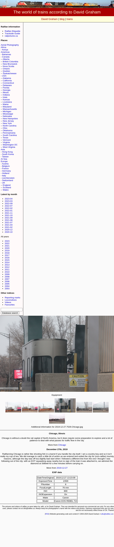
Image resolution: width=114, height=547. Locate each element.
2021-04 (9, 225)
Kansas (6, 99)
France (5, 168)
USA (4, 76)
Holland (5, 173)
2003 (7, 288)
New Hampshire (10, 118)
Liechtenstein (8, 178)
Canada (6, 57)
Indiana (6, 95)
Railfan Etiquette (12, 31)
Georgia (6, 90)
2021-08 (9, 220)
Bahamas (6, 54)
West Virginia (9, 147)
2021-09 (9, 218)
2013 (7, 265)
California (7, 80)
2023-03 (9, 201)
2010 (7, 272)
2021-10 (9, 215)
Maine (6, 104)
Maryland (7, 107)
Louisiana (7, 102)
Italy (4, 175)
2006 (7, 281)
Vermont (7, 140)
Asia (3, 149)
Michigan (7, 111)
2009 (7, 274)
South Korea (8, 154)
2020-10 (9, 232)
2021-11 (9, 213)
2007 (7, 279)
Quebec (6, 71)
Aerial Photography (10, 45)
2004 (7, 286)
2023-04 (9, 199)
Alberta (6, 59)
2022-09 (9, 203)
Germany (6, 171)
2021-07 (9, 222)
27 (66, 468)
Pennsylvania (9, 133)
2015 (7, 260)
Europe (4, 161)
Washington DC (10, 145)
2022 (7, 243)
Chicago (62, 445)
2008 (7, 276)
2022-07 (9, 206)
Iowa (5, 97)
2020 (7, 248)
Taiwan (5, 156)
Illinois (6, 92)
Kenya (5, 49)
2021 (7, 246)
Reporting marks (12, 297)
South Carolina (10, 135)
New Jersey (8, 121)
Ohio (5, 128)
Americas (5, 52)
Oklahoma (8, 130)
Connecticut (8, 83)
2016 (7, 257)
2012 (7, 267)
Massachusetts (10, 109)
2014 (7, 262)
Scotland (7, 187)
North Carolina (9, 126)
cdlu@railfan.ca (107, 514)
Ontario (6, 68)
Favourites (10, 305)
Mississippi (8, 114)
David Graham (49, 19)
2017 (7, 255)
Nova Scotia (8, 66)
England (7, 185)
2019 (7, 250)
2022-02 (9, 208)
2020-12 (9, 229)
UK (3, 183)
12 (63, 468)
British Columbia (10, 61)
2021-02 (9, 227)
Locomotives (11, 300)
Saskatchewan (10, 73)
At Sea (4, 159)
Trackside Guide (12, 33)
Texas (5, 137)
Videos (8, 302)
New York (7, 123)
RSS (47, 514)
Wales (6, 190)
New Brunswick (10, 64)
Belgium (6, 166)
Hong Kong (7, 152)
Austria (5, 164)
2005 (7, 284)
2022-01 (9, 210)
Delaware (7, 85)
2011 (7, 269)
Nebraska (7, 116)
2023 (7, 241)
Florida (6, 87)
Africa (3, 47)
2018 (7, 253)
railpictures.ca (11, 36)
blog (62, 19)
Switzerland (7, 180)
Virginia (6, 142)
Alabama (7, 78)
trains (69, 19)
